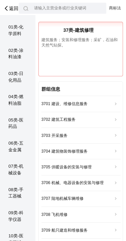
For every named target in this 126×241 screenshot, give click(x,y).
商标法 (115, 8)
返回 (10, 8)
